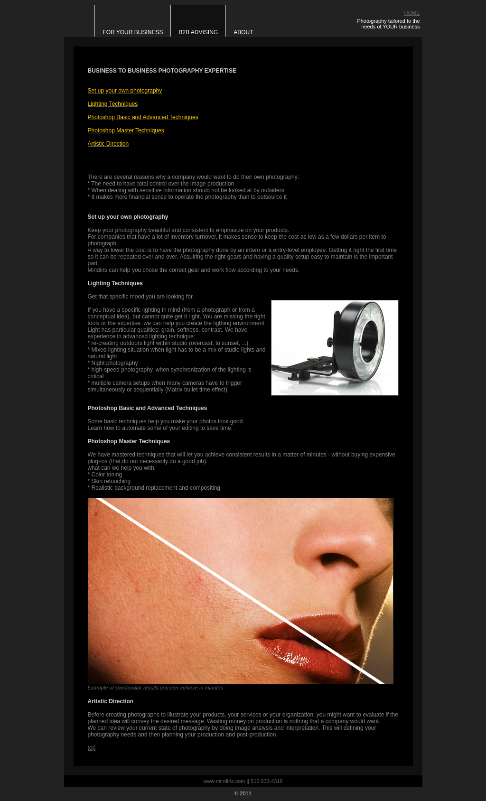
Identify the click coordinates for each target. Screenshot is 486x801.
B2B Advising (198, 32)
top (92, 748)
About (243, 32)
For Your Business (133, 32)
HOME (412, 13)
